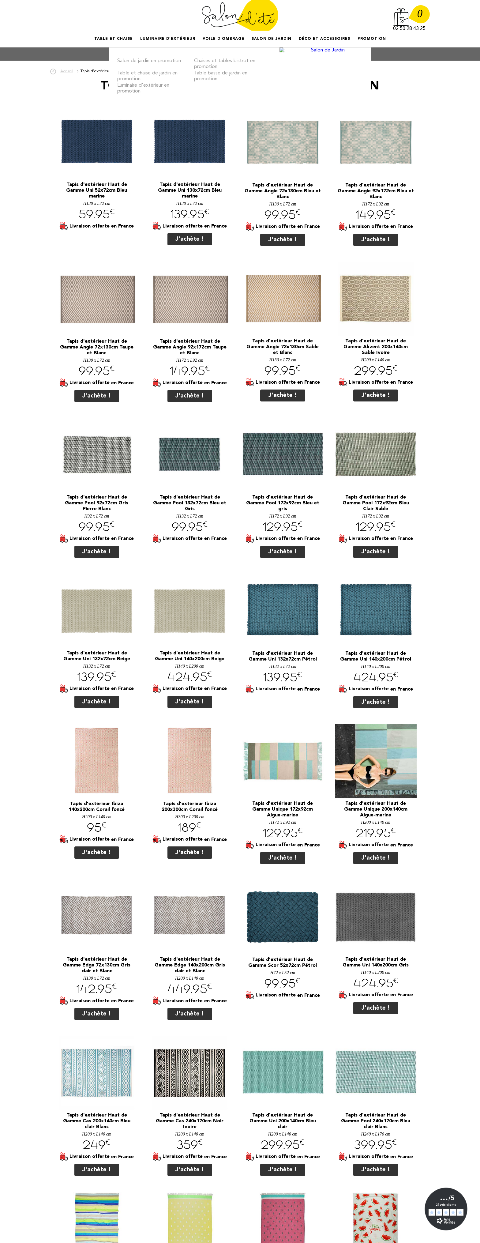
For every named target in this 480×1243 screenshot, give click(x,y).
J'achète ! (189, 239)
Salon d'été (240, 15)
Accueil (94, 44)
